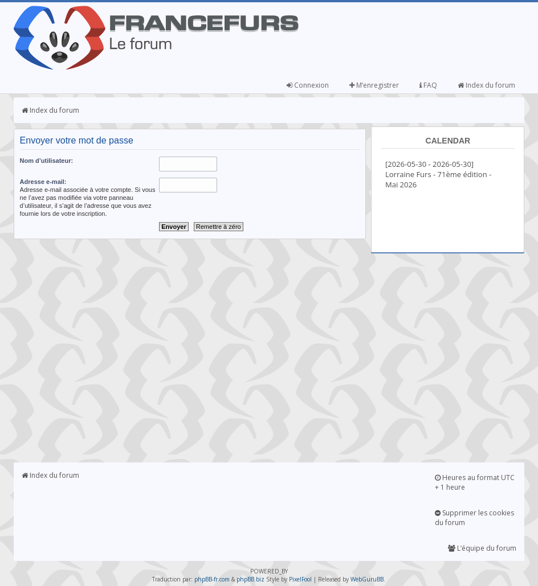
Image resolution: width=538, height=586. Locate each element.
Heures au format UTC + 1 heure (475, 482)
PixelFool (300, 579)
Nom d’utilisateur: (47, 160)
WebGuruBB (367, 579)
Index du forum (486, 85)
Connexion (308, 85)
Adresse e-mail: (43, 181)
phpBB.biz (250, 579)
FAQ (428, 85)
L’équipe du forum (482, 548)
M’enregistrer (374, 85)
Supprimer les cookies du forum (474, 517)
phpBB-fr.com (212, 579)
